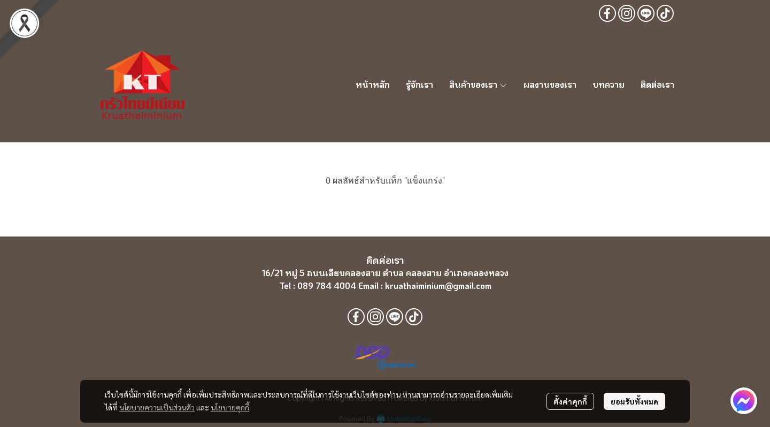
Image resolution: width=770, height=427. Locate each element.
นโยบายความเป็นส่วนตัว (157, 407)
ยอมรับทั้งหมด (634, 401)
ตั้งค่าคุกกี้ (570, 401)
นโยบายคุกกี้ (230, 407)
